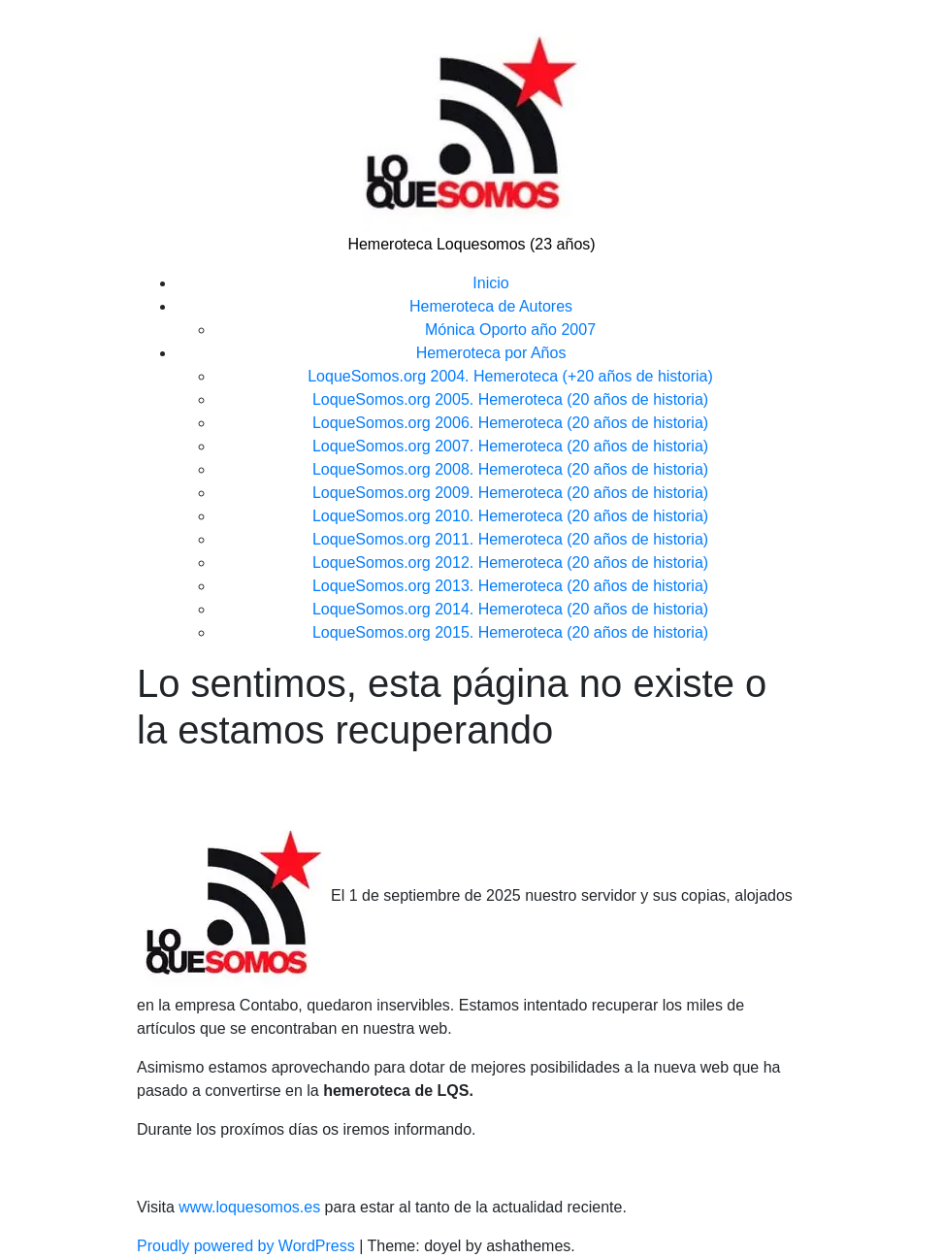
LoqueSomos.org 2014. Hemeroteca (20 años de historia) (510, 609)
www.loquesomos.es (247, 1207)
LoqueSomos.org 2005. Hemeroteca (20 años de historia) (510, 399)
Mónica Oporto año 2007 (510, 329)
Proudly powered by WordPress (248, 1246)
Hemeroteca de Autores (490, 306)
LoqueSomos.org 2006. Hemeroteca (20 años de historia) (510, 422)
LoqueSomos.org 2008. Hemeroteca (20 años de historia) (510, 469)
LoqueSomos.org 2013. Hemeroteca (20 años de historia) (510, 586)
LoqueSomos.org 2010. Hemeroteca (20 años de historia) (510, 516)
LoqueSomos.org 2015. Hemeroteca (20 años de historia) (510, 632)
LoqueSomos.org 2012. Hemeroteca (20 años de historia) (510, 562)
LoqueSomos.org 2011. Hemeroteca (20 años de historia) (510, 539)
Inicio (490, 283)
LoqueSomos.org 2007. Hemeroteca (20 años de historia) (510, 446)
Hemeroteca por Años (491, 353)
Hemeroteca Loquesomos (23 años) (471, 244)
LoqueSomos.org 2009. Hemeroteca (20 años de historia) (510, 492)
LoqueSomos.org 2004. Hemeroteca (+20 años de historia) (510, 376)
